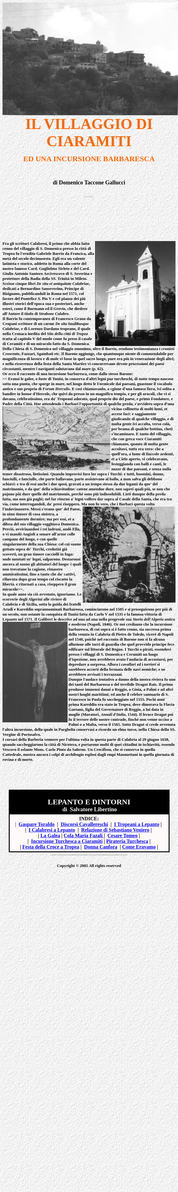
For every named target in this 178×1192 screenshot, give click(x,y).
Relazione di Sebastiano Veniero (115, 830)
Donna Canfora (100, 846)
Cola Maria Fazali (84, 835)
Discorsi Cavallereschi (84, 824)
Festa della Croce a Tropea (50, 846)
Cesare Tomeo (123, 835)
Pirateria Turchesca (127, 841)
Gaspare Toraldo (37, 824)
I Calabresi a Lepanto (51, 830)
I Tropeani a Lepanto (136, 824)
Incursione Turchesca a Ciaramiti (67, 841)
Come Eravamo (139, 846)
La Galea (50, 835)
